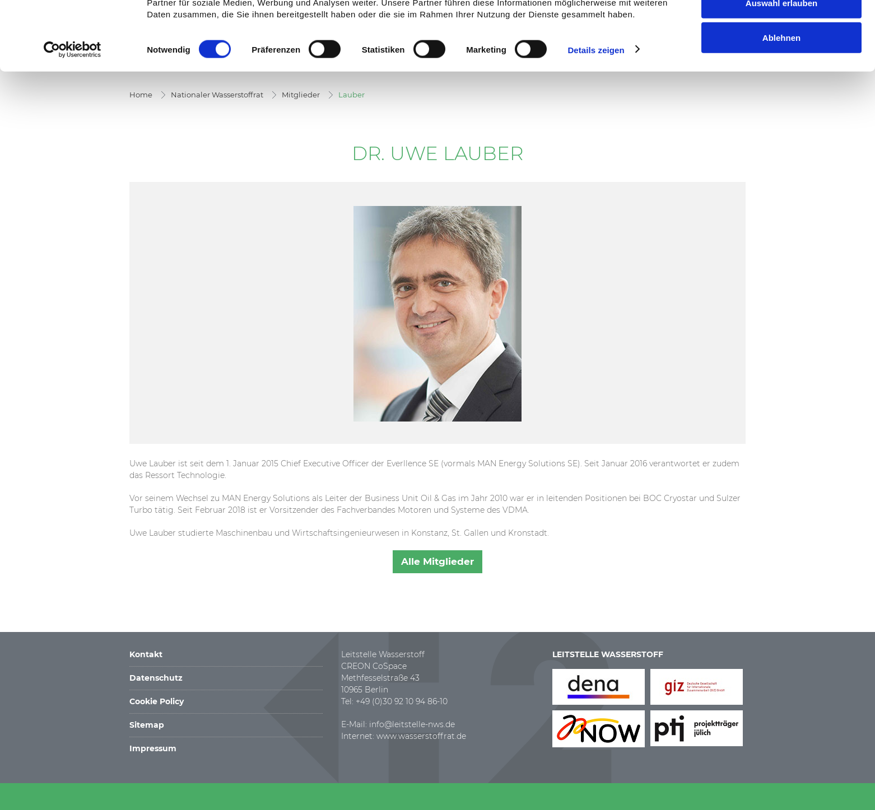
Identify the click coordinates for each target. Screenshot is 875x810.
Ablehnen (781, 99)
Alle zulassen (781, 29)
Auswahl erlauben (781, 64)
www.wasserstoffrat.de (421, 736)
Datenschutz (156, 678)
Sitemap (146, 725)
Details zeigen (595, 110)
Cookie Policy (156, 701)
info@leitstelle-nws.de (412, 724)
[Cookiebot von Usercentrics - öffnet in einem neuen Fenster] (73, 110)
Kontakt (145, 654)
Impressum (152, 748)
